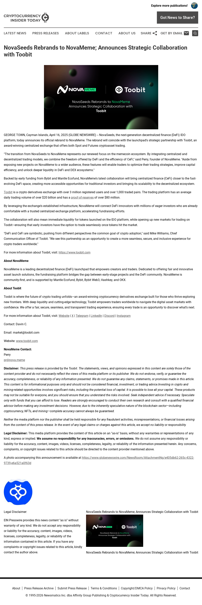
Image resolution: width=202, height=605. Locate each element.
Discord (109, 316)
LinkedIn (96, 316)
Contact (103, 33)
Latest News (15, 33)
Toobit (8, 192)
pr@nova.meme (14, 360)
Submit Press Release (72, 588)
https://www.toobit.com (74, 252)
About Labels (77, 33)
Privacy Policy (166, 588)
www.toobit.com (27, 341)
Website (64, 316)
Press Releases (45, 33)
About (16, 588)
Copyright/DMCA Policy (137, 588)
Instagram (124, 316)
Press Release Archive (38, 588)
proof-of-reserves (82, 197)
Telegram (82, 316)
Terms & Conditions (104, 588)
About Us (127, 33)
